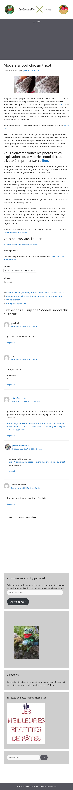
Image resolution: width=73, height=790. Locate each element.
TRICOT (61, 292)
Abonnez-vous (18, 601)
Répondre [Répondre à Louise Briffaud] (11, 504)
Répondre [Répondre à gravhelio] (11, 342)
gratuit (41, 296)
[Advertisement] (36, 41)
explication (23, 296)
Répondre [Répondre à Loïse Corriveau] (11, 435)
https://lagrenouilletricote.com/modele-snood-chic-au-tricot (37, 461)
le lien (61, 104)
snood (54, 292)
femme (33, 296)
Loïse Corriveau (18, 398)
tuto (61, 296)
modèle (48, 296)
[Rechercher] (44, 757)
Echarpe (10, 292)
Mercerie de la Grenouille (15, 232)
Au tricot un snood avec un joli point (21, 244)
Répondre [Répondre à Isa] (11, 384)
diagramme (11, 296)
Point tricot (44, 292)
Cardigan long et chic (16, 303)
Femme (25, 292)
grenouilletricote (20, 445)
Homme (34, 292)
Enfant (18, 292)
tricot (55, 296)
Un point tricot (13, 299)
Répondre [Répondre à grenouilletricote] (12, 471)
